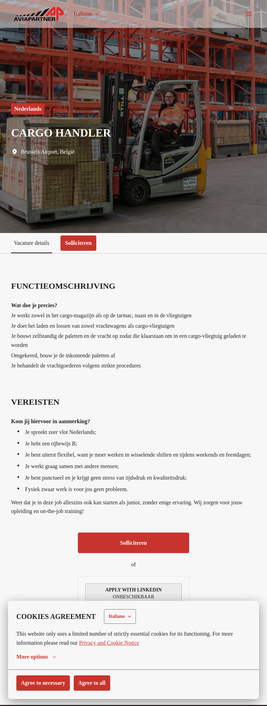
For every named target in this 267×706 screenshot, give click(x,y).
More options (37, 657)
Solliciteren (133, 553)
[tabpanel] (133, 484)
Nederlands (29, 109)
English (60, 109)
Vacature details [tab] (33, 243)
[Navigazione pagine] (248, 14)
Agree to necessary (45, 683)
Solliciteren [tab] (83, 243)
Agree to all (97, 683)
